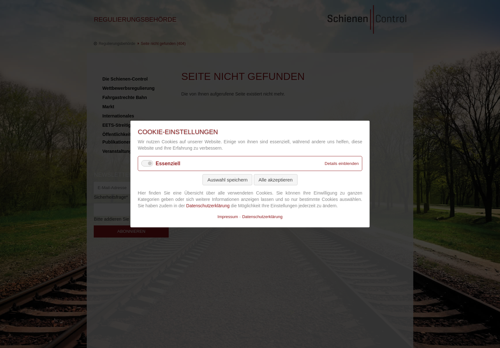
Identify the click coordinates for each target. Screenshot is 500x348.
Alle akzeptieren (276, 179)
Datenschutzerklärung (208, 205)
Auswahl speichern (227, 179)
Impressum (227, 216)
